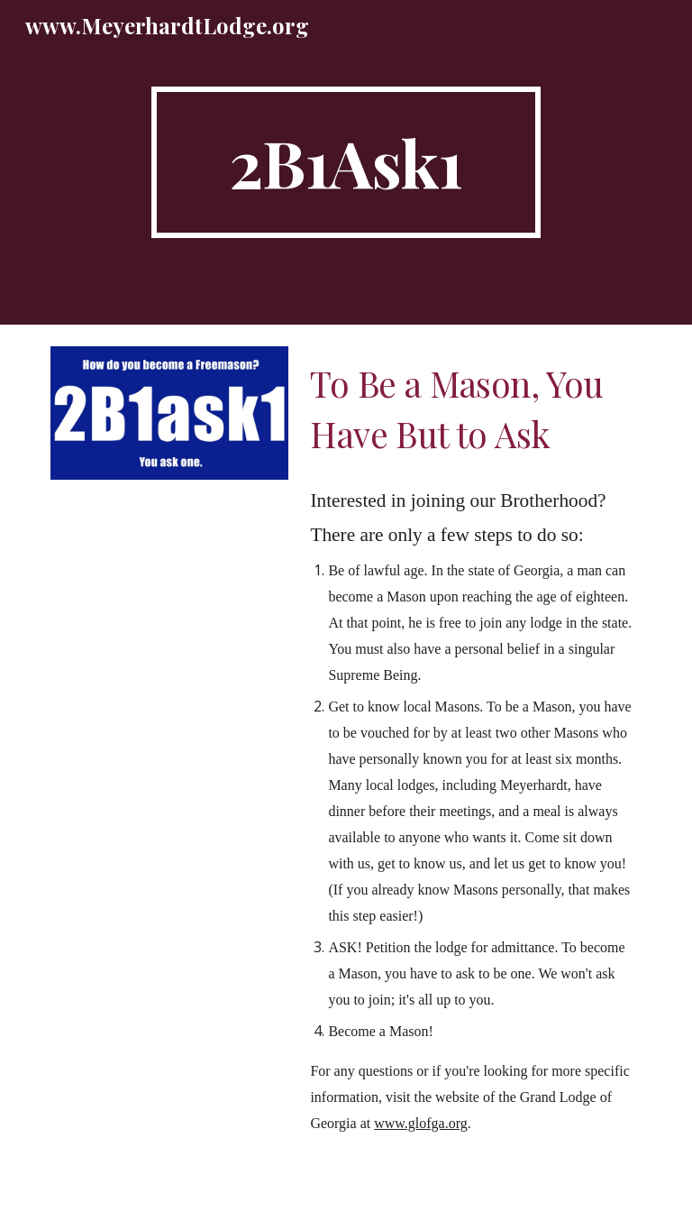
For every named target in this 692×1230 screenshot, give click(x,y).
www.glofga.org (421, 1123)
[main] (345, 162)
